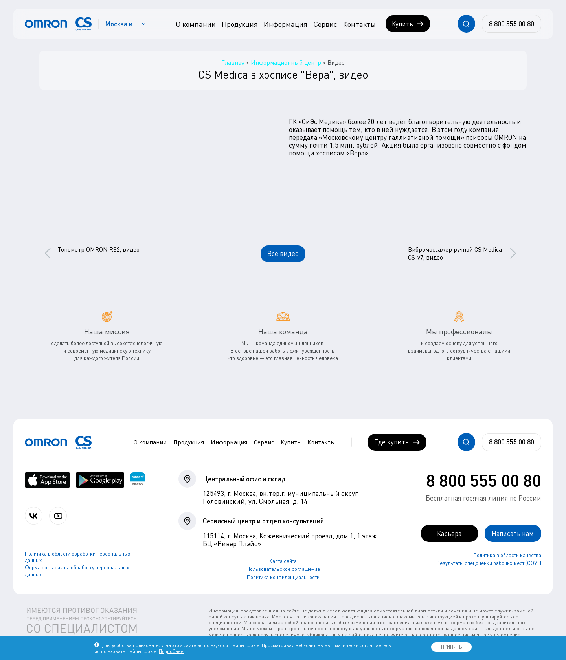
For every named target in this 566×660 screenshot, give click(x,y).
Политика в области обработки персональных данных (77, 557)
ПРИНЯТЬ (451, 647)
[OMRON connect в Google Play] (100, 480)
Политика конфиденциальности (283, 577)
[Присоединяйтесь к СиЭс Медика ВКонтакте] (33, 516)
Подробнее (171, 651)
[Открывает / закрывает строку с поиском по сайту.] (466, 24)
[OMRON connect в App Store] (47, 480)
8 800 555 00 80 (483, 480)
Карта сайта (283, 561)
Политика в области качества (507, 555)
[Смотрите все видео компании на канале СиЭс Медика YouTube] (58, 516)
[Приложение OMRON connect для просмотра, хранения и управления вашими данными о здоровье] (137, 480)
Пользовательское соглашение (283, 569)
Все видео (283, 253)
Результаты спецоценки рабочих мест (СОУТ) (488, 563)
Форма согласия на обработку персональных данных (77, 571)
